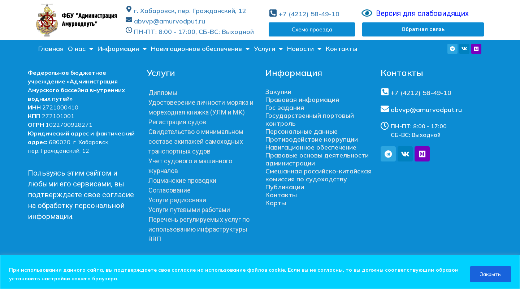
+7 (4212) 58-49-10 (309, 14)
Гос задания (284, 107)
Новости (304, 48)
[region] (260, 272)
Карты (275, 203)
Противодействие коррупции (311, 139)
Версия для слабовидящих (422, 13)
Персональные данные (301, 131)
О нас (80, 48)
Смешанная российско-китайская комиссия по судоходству (318, 175)
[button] (423, 29)
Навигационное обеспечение (200, 48)
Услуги (268, 48)
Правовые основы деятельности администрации (317, 159)
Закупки (278, 91)
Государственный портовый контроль (309, 119)
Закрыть (489, 274)
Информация (122, 48)
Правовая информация (302, 99)
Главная (51, 48)
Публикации (284, 187)
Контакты (341, 48)
